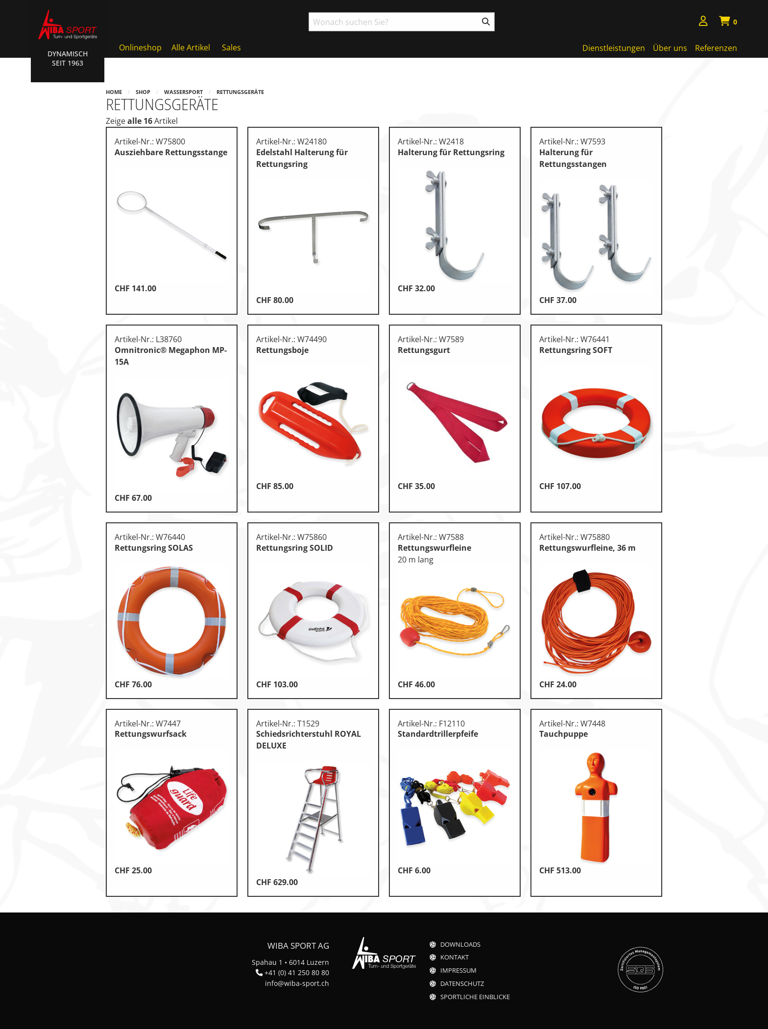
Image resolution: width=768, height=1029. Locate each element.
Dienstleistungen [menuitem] (613, 48)
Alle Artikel (190, 47)
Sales (231, 47)
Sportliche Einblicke (475, 997)
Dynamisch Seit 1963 (68, 58)
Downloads (460, 944)
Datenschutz (462, 984)
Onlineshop (140, 47)
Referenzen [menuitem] (716, 48)
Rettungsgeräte (240, 91)
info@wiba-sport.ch (297, 983)
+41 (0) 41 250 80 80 (296, 972)
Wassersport (183, 91)
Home (114, 91)
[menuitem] (703, 22)
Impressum (458, 970)
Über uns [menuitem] (670, 48)
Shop (143, 91)
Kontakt (454, 957)
